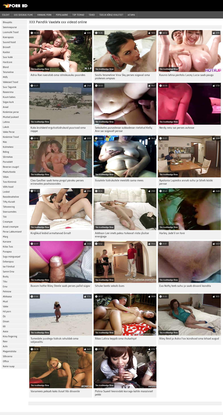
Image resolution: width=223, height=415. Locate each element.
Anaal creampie (10, 226)
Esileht (6, 14)
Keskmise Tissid (11, 137)
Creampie (8, 221)
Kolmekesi (8, 147)
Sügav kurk (8, 102)
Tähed (92, 14)
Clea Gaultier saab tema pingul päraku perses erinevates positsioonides (57, 182)
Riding (6, 152)
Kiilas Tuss (8, 246)
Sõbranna (7, 356)
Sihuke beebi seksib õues (109, 285)
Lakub (6, 127)
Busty (5, 276)
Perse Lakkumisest (12, 231)
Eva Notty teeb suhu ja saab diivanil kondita (185, 285)
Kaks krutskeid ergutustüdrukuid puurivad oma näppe (58, 129)
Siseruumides (9, 211)
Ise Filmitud (9, 266)
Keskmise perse (11, 112)
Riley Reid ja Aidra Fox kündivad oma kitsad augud (189, 338)
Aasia (5, 331)
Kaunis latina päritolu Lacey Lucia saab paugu (186, 75)
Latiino (6, 122)
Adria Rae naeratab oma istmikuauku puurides (58, 75)
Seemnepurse (10, 27)
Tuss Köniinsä (9, 182)
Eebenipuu (8, 261)
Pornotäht (8, 162)
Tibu (5, 281)
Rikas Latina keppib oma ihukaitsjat (116, 338)
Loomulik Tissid (10, 32)
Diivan (6, 321)
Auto (5, 346)
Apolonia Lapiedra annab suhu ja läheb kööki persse (186, 182)
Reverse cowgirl (11, 167)
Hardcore (7, 62)
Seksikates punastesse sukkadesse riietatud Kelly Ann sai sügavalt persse (123, 129)
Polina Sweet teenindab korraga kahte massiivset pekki (124, 393)
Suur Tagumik (9, 87)
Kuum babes (9, 97)
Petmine (7, 291)
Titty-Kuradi (9, 201)
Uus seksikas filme (23, 14)
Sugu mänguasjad (11, 256)
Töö (5, 216)
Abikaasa (7, 296)
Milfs (5, 77)
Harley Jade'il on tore (172, 233)
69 (4, 326)
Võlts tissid (8, 186)
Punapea (7, 251)
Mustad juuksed (11, 117)
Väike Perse (9, 132)
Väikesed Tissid (10, 82)
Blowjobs (7, 22)
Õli (4, 316)
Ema (5, 286)
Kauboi (6, 52)
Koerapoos (8, 37)
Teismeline (8, 72)
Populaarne (62, 14)
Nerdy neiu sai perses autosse (176, 127)
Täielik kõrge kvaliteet (111, 14)
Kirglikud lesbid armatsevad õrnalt (51, 233)
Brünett (6, 47)
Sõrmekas (8, 157)
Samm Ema (8, 271)
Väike (5, 306)
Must (5, 301)
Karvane (7, 241)
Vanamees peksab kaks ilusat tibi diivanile (55, 391)
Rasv (5, 341)
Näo (5, 142)
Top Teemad (78, 14)
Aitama (131, 14)
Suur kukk (8, 57)
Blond (6, 67)
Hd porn (7, 311)
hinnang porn (44, 14)
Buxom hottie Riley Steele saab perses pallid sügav (60, 285)
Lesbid (6, 191)
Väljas (6, 177)
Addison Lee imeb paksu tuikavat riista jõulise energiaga (122, 235)
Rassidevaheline (11, 196)
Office (6, 361)
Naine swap (9, 366)
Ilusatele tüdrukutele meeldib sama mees (119, 180)
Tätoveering (9, 206)
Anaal (5, 107)
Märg (5, 236)
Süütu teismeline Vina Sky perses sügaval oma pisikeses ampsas (122, 76)
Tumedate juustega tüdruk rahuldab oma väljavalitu (54, 340)
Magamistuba (9, 351)
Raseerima (8, 92)
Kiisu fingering (10, 336)
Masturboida (9, 172)
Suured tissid (9, 42)
